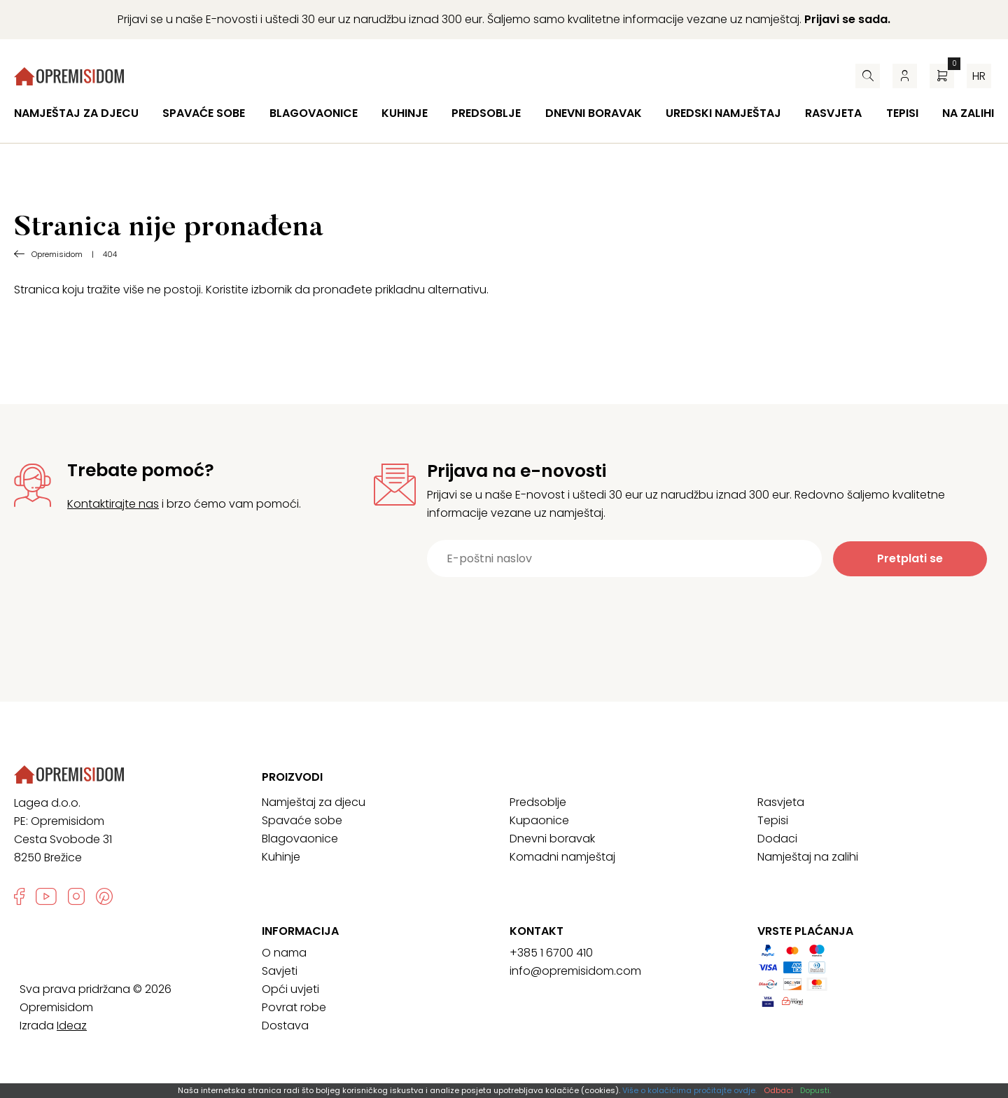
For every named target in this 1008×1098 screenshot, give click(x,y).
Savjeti (280, 971)
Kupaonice (539, 820)
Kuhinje (405, 113)
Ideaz (72, 1025)
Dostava (285, 1025)
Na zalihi (968, 113)
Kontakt (537, 931)
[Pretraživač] (867, 76)
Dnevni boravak (593, 113)
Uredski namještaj (723, 113)
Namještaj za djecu (76, 113)
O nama (284, 953)
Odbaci (778, 1090)
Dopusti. (815, 1090)
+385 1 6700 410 (551, 953)
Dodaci (777, 839)
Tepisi (902, 113)
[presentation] (684, 611)
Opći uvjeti (290, 989)
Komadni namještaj (562, 857)
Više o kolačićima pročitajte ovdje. (689, 1090)
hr (979, 76)
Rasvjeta (833, 113)
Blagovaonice (314, 113)
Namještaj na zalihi (807, 857)
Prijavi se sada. (847, 19)
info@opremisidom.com (575, 971)
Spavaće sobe (203, 113)
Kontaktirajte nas (113, 504)
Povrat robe (294, 1007)
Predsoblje (486, 113)
